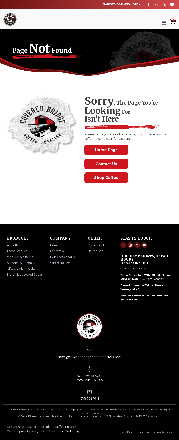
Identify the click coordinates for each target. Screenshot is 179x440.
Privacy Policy (126, 432)
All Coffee (14, 245)
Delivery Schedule (63, 257)
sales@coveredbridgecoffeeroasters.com (89, 357)
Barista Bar (95, 251)
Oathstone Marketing (64, 431)
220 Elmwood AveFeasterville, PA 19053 (90, 378)
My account (96, 245)
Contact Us (106, 164)
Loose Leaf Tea (17, 251)
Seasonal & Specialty (21, 263)
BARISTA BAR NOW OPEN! (122, 4)
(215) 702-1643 (89, 398)
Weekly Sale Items (20, 257)
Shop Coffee (106, 177)
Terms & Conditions (162, 432)
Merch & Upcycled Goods (24, 274)
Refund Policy (143, 432)
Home (54, 245)
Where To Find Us (62, 263)
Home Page (106, 150)
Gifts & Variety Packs (21, 268)
